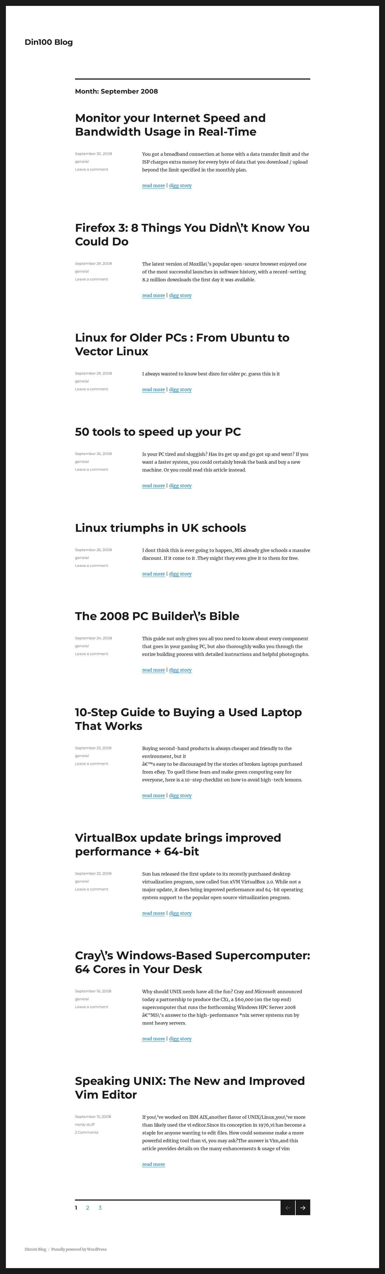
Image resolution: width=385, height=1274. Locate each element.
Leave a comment (91, 169)
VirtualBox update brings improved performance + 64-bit (178, 844)
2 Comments (86, 1132)
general (82, 161)
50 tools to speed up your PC (158, 431)
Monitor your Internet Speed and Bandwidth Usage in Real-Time (170, 124)
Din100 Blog (49, 42)
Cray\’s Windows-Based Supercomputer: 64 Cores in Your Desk (192, 962)
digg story (180, 185)
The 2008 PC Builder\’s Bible (157, 616)
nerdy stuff (84, 1124)
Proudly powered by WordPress (79, 1249)
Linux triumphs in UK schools (160, 528)
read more (153, 185)
